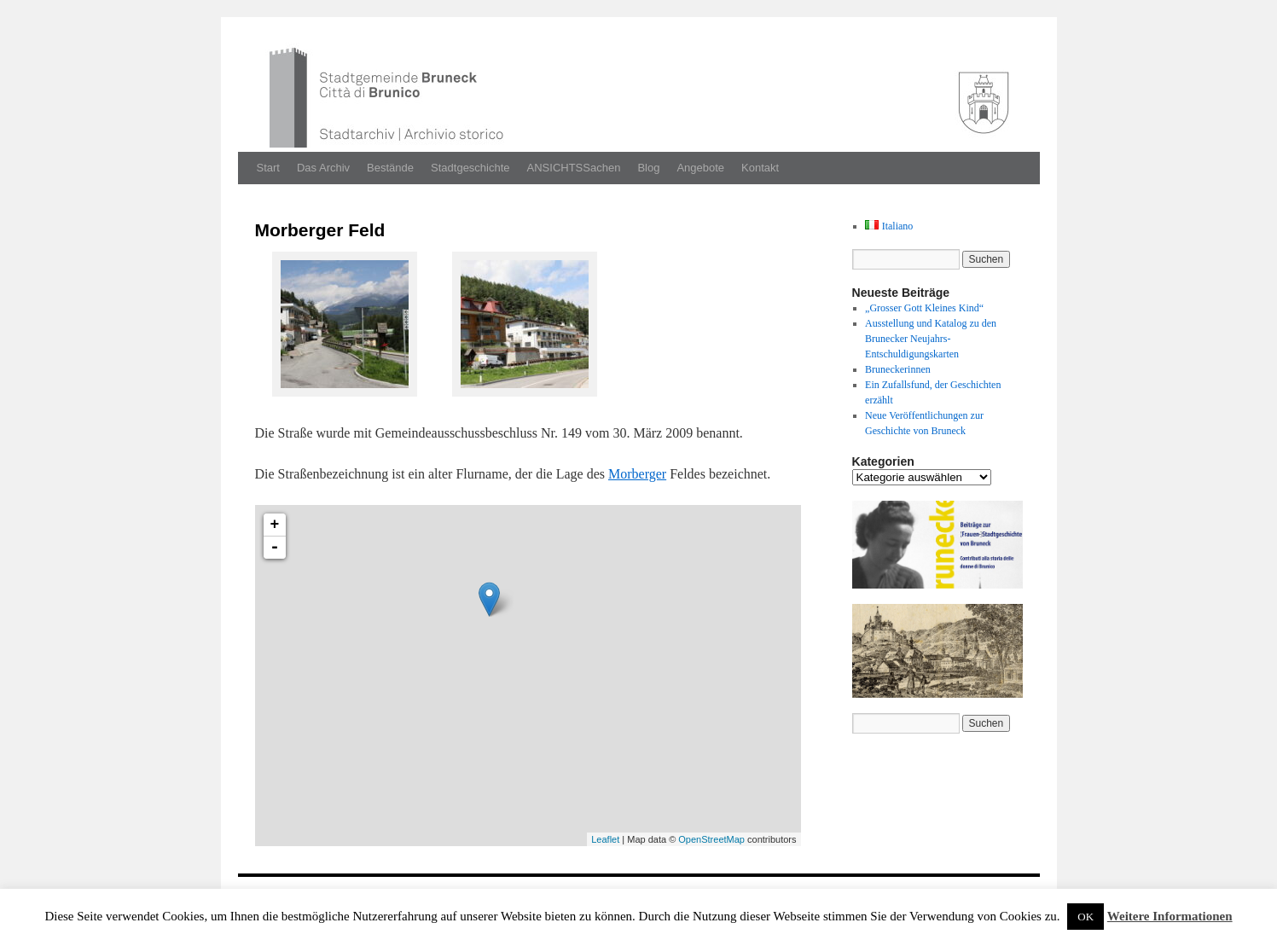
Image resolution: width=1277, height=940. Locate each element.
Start (268, 167)
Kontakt (760, 167)
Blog (648, 167)
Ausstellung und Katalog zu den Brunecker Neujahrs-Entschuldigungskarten (930, 338)
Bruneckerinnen (898, 369)
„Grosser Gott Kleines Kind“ (924, 308)
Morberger (637, 474)
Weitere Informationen (1170, 916)
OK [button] (1085, 916)
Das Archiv (323, 167)
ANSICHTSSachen (574, 167)
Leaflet (605, 839)
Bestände (390, 167)
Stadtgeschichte (470, 167)
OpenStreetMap (711, 839)
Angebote (700, 167)
